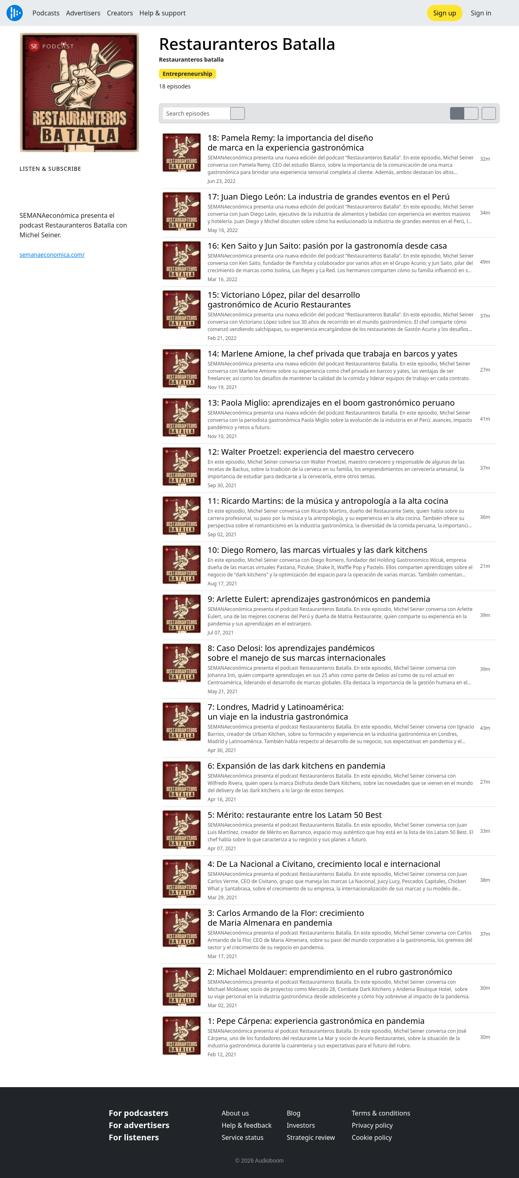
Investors (301, 1125)
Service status (243, 1137)
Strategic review (311, 1137)
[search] (237, 113)
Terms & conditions (381, 1113)
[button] (505, 13)
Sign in (481, 13)
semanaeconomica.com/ (52, 254)
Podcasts (46, 13)
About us (235, 1113)
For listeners (134, 1137)
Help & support (162, 13)
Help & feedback (247, 1125)
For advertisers (139, 1125)
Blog (293, 1113)
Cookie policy (372, 1137)
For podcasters (138, 1112)
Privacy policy (372, 1125)
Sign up (445, 13)
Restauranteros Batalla (247, 43)
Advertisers (83, 13)
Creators (120, 13)
